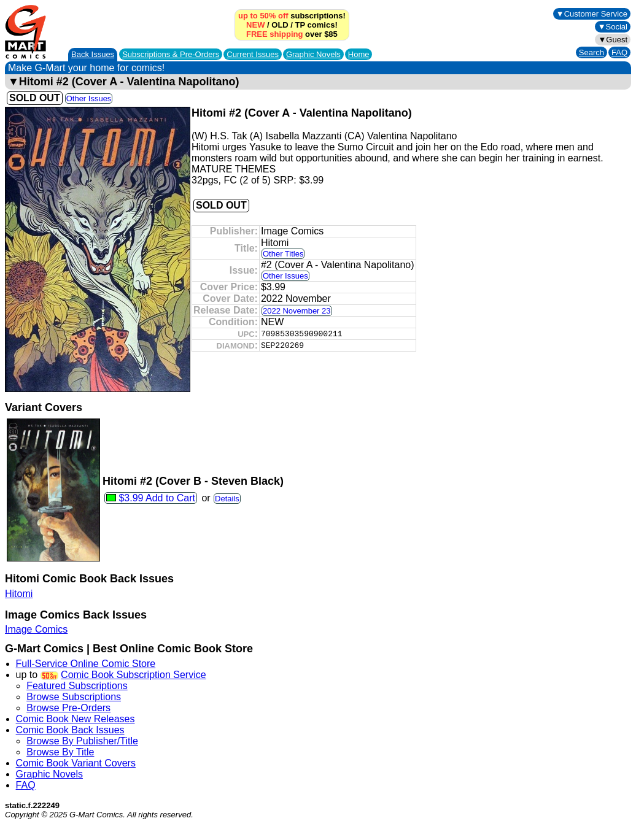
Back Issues (92, 54)
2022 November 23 (297, 310)
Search (591, 52)
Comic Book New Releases (75, 719)
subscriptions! (292, 15)
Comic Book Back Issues (70, 730)
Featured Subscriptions (77, 686)
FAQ (619, 52)
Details (227, 498)
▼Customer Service (591, 13)
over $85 (292, 34)
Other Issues (89, 98)
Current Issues (253, 54)
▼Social (612, 26)
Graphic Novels (313, 54)
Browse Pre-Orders (68, 708)
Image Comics (36, 629)
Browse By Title (60, 752)
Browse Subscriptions (73, 697)
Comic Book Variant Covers (76, 763)
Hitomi (19, 593)
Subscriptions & (170, 54)
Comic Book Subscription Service (133, 674)
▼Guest (612, 39)
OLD (279, 24)
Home (359, 54)
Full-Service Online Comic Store (86, 663)
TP (300, 24)
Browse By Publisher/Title (82, 741)
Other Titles (283, 253)
